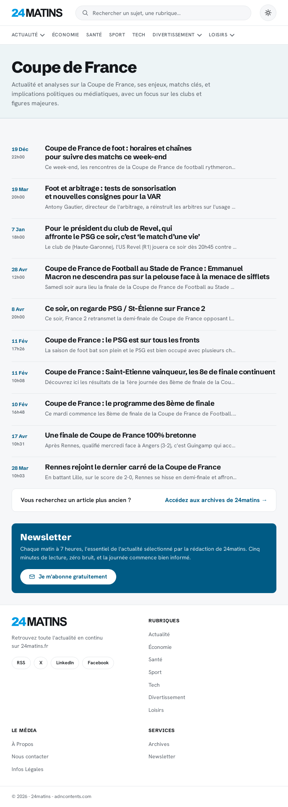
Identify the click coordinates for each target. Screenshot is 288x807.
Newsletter (162, 756)
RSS (21, 663)
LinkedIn (65, 663)
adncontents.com (73, 796)
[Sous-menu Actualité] (42, 35)
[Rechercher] (168, 13)
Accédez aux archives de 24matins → (216, 500)
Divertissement (174, 34)
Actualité (25, 34)
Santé (94, 34)
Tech (139, 34)
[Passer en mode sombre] (268, 12)
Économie (65, 34)
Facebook (98, 663)
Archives (159, 744)
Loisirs (218, 34)
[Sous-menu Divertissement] (199, 35)
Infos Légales (28, 769)
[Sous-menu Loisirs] (232, 35)
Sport (117, 34)
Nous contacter (30, 756)
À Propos (22, 744)
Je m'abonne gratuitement (68, 576)
